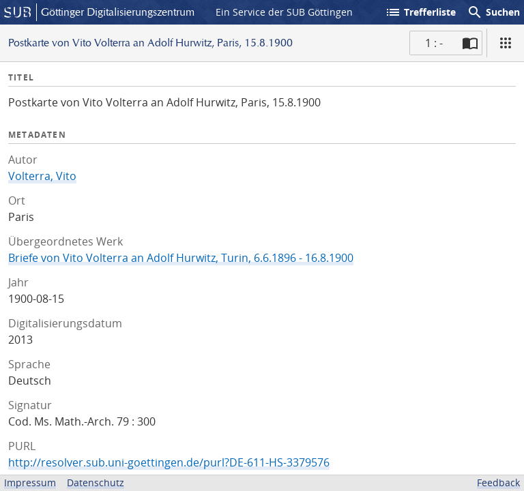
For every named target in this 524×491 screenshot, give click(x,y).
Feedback (498, 482)
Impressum (30, 482)
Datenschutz (95, 482)
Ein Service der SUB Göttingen (284, 11)
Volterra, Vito (42, 175)
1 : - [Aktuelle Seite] (434, 42)
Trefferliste (420, 12)
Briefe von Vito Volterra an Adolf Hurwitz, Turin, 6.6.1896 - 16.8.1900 (180, 257)
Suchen (493, 12)
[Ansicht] (505, 43)
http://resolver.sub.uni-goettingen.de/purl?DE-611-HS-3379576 (169, 462)
